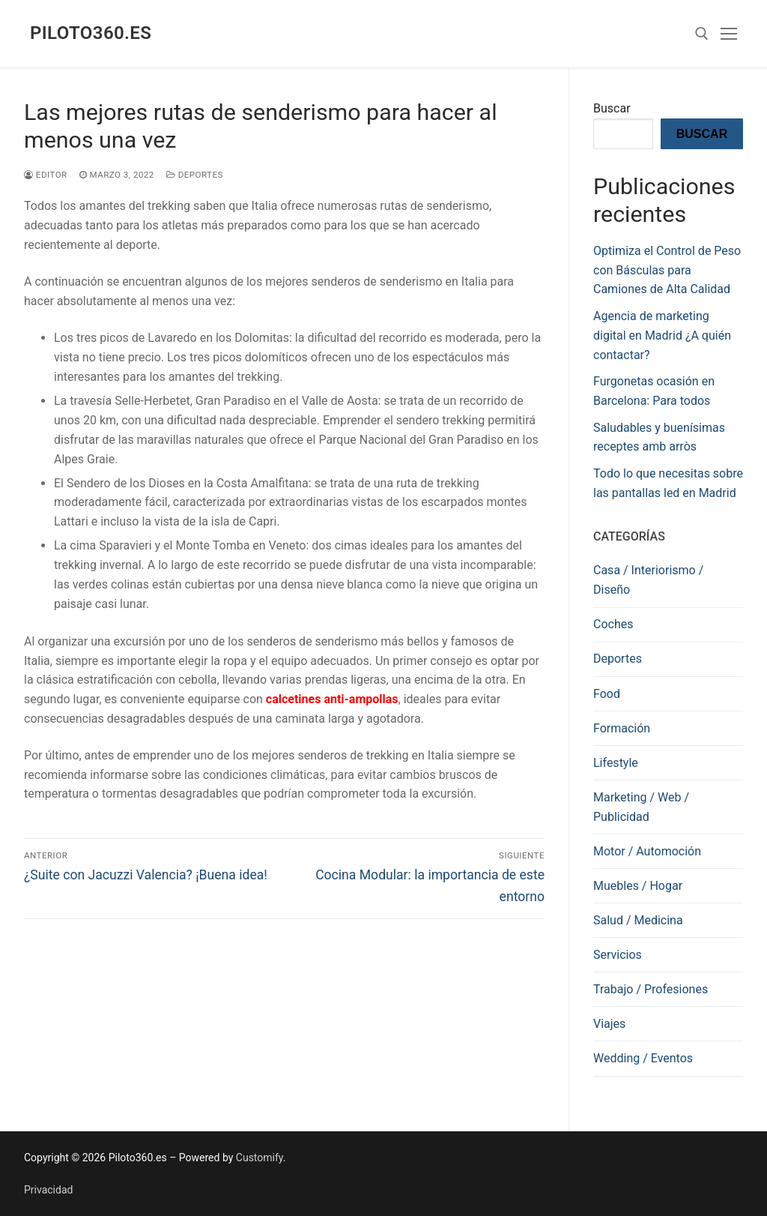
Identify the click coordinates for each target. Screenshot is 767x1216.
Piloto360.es (90, 32)
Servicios (617, 955)
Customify (259, 1158)
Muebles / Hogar (637, 886)
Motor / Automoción (647, 851)
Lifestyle (615, 763)
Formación (621, 728)
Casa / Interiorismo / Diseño (648, 580)
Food (606, 694)
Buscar (612, 108)
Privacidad (48, 1190)
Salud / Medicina (638, 920)
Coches (613, 624)
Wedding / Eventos (643, 1058)
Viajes (609, 1024)
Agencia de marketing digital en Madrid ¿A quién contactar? (662, 335)
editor (45, 174)
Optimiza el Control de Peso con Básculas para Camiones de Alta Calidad (667, 270)
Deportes (194, 174)
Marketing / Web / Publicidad (641, 807)
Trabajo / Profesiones (650, 989)
